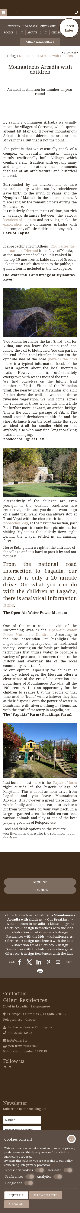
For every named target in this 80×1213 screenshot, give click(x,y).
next (74, 52)
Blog (12, 56)
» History (42, 915)
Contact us (14, 993)
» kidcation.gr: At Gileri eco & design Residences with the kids (39, 925)
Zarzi (41, 408)
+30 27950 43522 (20, 1033)
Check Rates (69, 28)
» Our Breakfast (57, 919)
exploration (14, 224)
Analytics (49, 1176)
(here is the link (62, 359)
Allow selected (45, 1195)
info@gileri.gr (17, 1040)
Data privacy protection (35, 1165)
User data (59, 1170)
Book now (40, 890)
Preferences (19, 1176)
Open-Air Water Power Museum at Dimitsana (40, 632)
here (8, 604)
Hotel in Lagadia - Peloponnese (26, 1006)
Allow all (16, 1204)
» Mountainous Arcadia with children (41, 917)
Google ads (19, 1183)
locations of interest (19, 219)
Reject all (16, 1195)
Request (40, 882)
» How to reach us (18, 915)
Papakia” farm (65, 782)
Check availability (40, 41)
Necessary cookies (24, 1170)
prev (66, 52)
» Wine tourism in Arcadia (39, 921)
